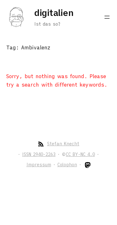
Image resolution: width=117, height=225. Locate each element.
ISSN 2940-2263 (39, 154)
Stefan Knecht (63, 144)
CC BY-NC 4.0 (80, 154)
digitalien (53, 12)
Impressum (39, 165)
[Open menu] (107, 17)
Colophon (67, 165)
